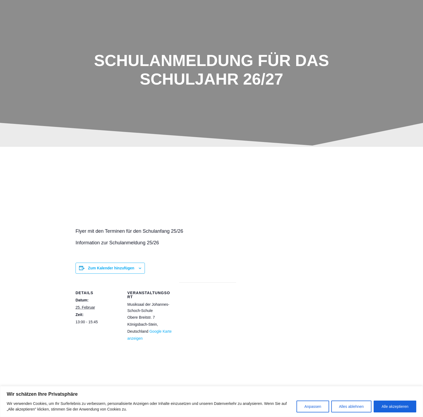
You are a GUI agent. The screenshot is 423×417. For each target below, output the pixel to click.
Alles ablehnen (351, 406)
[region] (211, 401)
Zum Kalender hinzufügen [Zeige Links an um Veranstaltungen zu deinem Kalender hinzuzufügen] (111, 268)
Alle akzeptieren (394, 406)
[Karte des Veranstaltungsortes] (207, 319)
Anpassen (312, 406)
